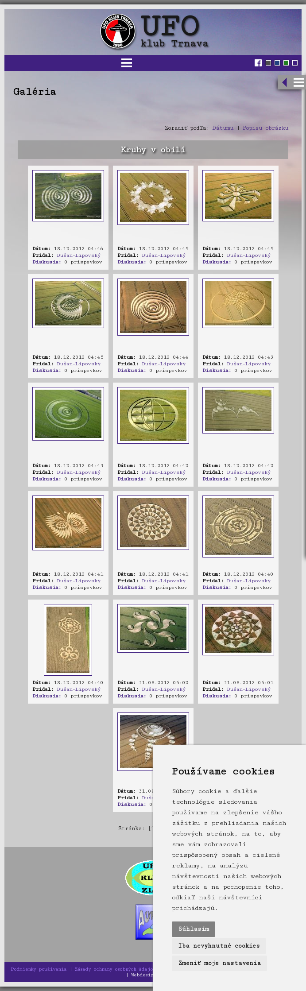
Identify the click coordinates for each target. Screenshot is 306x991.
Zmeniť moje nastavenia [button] (219, 963)
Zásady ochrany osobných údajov (115, 969)
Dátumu (222, 128)
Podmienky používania (38, 969)
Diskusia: (46, 262)
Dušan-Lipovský (79, 255)
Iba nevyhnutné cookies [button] (219, 945)
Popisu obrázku (265, 128)
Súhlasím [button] (193, 929)
